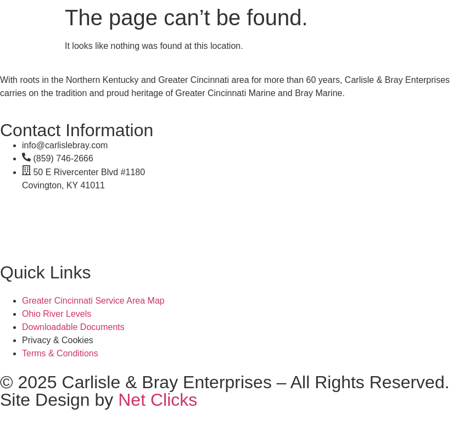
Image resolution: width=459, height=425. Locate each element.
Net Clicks (157, 400)
